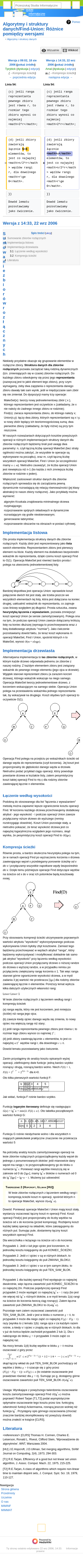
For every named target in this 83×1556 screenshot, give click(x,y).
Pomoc (72, 22)
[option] (50, 50)
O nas (4, 1501)
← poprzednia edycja (22, 77)
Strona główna (10, 1489)
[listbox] (60, 50)
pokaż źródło (25, 64)
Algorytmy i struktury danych (22, 39)
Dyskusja (19, 16)
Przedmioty (8, 1493)
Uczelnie (6, 1497)
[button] (51, 50)
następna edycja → (61, 77)
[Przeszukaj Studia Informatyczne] (37, 5)
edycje (35, 69)
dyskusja (22, 69)
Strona (8, 16)
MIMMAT (6, 1510)
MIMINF (6, 1506)
